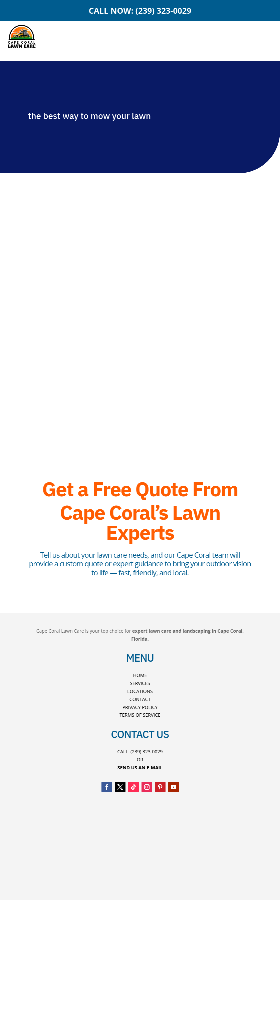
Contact (140, 699)
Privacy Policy (140, 707)
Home (140, 675)
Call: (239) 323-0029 (140, 751)
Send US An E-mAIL (140, 767)
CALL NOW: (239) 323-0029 (140, 10)
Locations (140, 691)
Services (140, 683)
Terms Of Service (140, 715)
